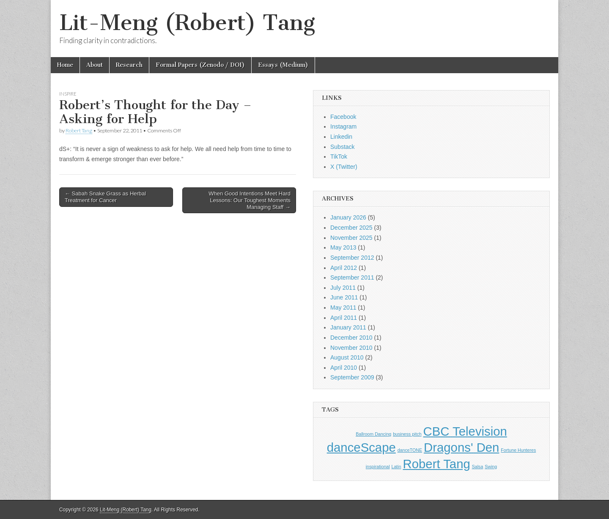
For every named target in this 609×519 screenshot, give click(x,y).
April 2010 (343, 367)
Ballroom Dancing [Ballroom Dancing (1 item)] (373, 434)
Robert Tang (79, 130)
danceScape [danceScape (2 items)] (361, 447)
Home (65, 65)
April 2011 (343, 317)
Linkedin (341, 136)
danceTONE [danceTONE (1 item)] (410, 450)
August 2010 (347, 357)
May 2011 (343, 307)
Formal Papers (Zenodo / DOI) (200, 65)
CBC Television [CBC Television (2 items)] (465, 431)
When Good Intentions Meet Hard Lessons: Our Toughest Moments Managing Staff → (249, 200)
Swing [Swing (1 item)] (491, 466)
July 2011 (343, 287)
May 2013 (343, 247)
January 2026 (348, 217)
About (94, 65)
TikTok (338, 156)
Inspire (68, 93)
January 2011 (348, 327)
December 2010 (351, 337)
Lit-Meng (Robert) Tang (187, 23)
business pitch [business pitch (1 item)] (407, 434)
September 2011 (352, 277)
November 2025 (351, 237)
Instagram (343, 126)
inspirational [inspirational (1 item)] (378, 466)
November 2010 (351, 347)
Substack (342, 146)
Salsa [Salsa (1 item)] (477, 466)
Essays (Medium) (283, 65)
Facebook (343, 116)
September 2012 (352, 257)
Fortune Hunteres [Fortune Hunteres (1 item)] (518, 450)
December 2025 (351, 227)
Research (129, 65)
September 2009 (352, 377)
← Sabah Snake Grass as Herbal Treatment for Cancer (105, 196)
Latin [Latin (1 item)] (396, 466)
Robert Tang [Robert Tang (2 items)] (436, 464)
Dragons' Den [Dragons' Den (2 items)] (461, 447)
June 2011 (344, 297)
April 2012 (343, 267)
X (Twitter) (343, 166)
